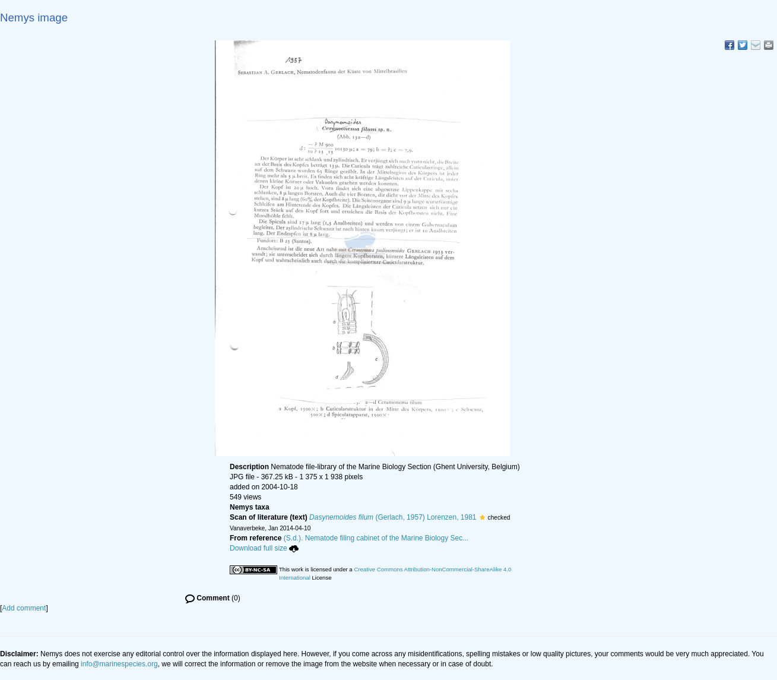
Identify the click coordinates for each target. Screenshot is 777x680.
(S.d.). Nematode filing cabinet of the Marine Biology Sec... (376, 538)
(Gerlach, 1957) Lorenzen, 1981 (393, 517)
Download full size (264, 548)
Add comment (24, 608)
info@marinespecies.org (119, 664)
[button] (482, 517)
